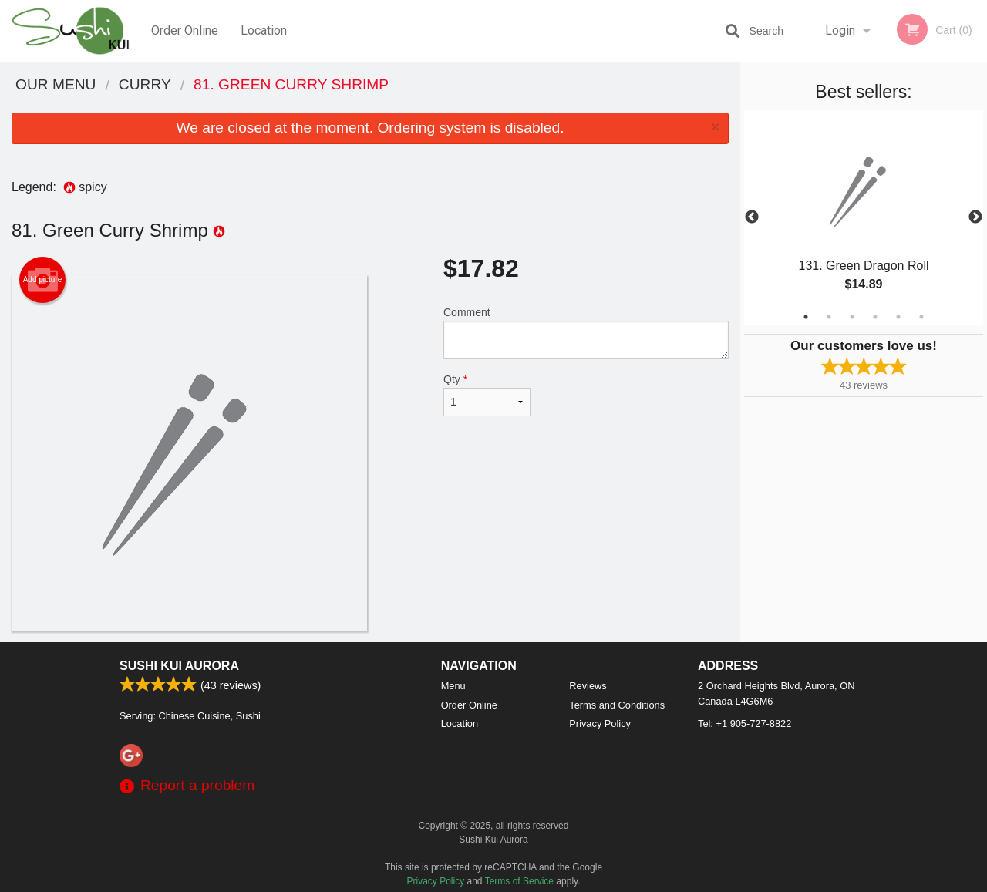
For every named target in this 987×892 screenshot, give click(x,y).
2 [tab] (829, 317)
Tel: (744, 723)
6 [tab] (921, 317)
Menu (453, 686)
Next (975, 217)
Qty (487, 394)
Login (840, 30)
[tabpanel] (863, 217)
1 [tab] (806, 317)
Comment (586, 332)
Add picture (42, 280)
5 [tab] (898, 317)
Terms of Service (519, 881)
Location (264, 30)
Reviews (587, 686)
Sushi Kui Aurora (179, 665)
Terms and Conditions (617, 705)
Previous (752, 217)
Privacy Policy (600, 723)
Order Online (184, 30)
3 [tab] (852, 317)
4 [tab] (875, 317)
